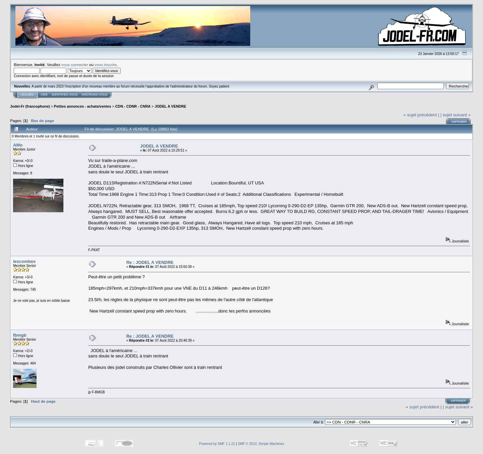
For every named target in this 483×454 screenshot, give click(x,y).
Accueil (27, 94)
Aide (44, 94)
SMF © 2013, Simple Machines (261, 444)
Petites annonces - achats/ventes (82, 106)
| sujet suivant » (455, 114)
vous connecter (74, 64)
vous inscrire (106, 64)
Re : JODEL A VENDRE (149, 262)
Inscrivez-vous (95, 94)
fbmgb (19, 335)
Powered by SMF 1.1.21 (217, 444)
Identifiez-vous (65, 94)
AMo (17, 145)
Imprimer (459, 121)
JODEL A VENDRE (170, 106)
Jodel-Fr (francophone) (30, 106)
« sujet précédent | (421, 114)
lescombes (24, 261)
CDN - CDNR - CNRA (133, 106)
